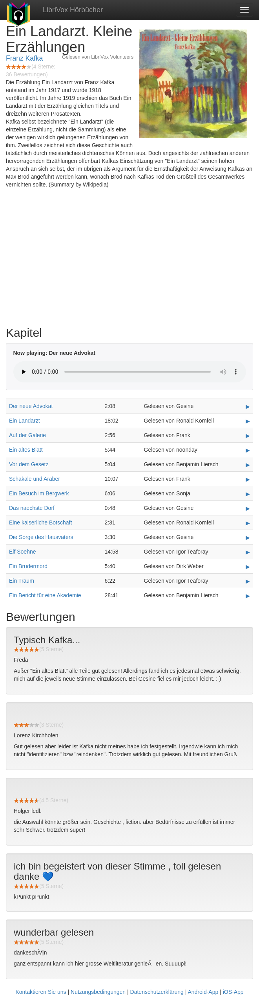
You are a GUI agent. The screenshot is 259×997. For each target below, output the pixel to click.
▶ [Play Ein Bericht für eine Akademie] (248, 595)
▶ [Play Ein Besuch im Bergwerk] (248, 494)
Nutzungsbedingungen (98, 992)
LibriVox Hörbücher (73, 10)
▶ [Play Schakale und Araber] (248, 479)
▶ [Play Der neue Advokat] (248, 406)
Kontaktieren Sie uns (40, 992)
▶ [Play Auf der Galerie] (248, 435)
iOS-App (233, 992)
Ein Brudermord (28, 566)
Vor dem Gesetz (28, 464)
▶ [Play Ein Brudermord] (248, 566)
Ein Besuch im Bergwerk (39, 493)
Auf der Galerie (27, 435)
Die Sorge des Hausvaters (41, 537)
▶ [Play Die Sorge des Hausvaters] (248, 537)
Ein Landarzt (24, 420)
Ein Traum (21, 581)
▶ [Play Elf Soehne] (248, 552)
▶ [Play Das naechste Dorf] (248, 508)
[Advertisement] (129, 259)
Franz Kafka (24, 58)
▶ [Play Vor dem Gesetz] (248, 464)
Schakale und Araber (34, 479)
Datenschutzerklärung (157, 992)
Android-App (203, 992)
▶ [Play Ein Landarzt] (248, 421)
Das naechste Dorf (32, 508)
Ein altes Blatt (26, 450)
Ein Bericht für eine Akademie (45, 595)
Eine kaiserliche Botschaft (40, 522)
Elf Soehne (22, 551)
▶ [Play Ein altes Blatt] (248, 450)
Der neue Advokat (31, 406)
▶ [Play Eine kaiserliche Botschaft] (248, 523)
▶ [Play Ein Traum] (248, 581)
